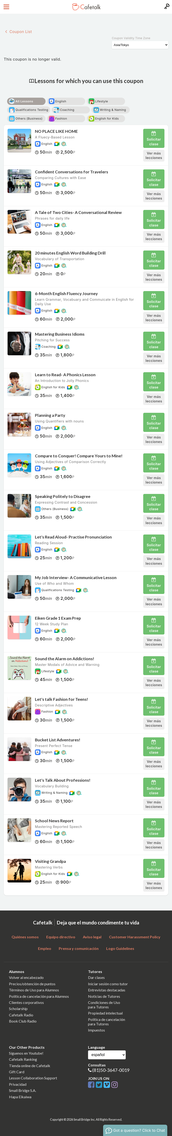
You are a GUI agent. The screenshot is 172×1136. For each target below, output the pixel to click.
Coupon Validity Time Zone (131, 38)
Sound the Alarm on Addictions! (64, 658)
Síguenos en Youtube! (26, 1053)
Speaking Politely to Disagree (62, 496)
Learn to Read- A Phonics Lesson (65, 374)
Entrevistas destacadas (106, 990)
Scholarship (18, 1008)
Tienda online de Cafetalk (29, 1065)
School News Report (54, 820)
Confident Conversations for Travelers (71, 171)
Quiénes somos (25, 937)
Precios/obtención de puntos (32, 983)
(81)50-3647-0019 (111, 1070)
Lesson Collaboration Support (33, 1078)
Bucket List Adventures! (57, 739)
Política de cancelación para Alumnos (39, 996)
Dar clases (96, 977)
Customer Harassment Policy (134, 937)
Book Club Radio (23, 1021)
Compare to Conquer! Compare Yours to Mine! (78, 455)
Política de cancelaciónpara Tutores (106, 1021)
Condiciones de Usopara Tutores (104, 1004)
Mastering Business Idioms (59, 334)
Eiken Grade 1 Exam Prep (58, 618)
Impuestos (96, 1030)
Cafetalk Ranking (23, 1059)
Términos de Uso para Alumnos (34, 990)
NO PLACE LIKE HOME (56, 131)
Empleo (44, 948)
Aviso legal (92, 937)
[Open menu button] (6, 7)
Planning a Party (50, 415)
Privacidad (17, 1084)
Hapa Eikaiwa (20, 1096)
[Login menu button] (166, 7)
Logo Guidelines (120, 948)
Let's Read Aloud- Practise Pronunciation (73, 537)
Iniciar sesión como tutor (108, 983)
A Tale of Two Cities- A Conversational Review (78, 212)
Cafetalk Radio (21, 1015)
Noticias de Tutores (104, 996)
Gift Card (16, 1071)
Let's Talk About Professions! (62, 780)
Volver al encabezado (26, 977)
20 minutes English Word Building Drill (70, 253)
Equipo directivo (60, 937)
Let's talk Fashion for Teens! (61, 699)
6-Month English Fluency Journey (66, 293)
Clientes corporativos (26, 1002)
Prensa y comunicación (79, 948)
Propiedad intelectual (105, 1013)
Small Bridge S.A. (22, 1090)
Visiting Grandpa (50, 861)
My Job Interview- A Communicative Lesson (76, 577)
